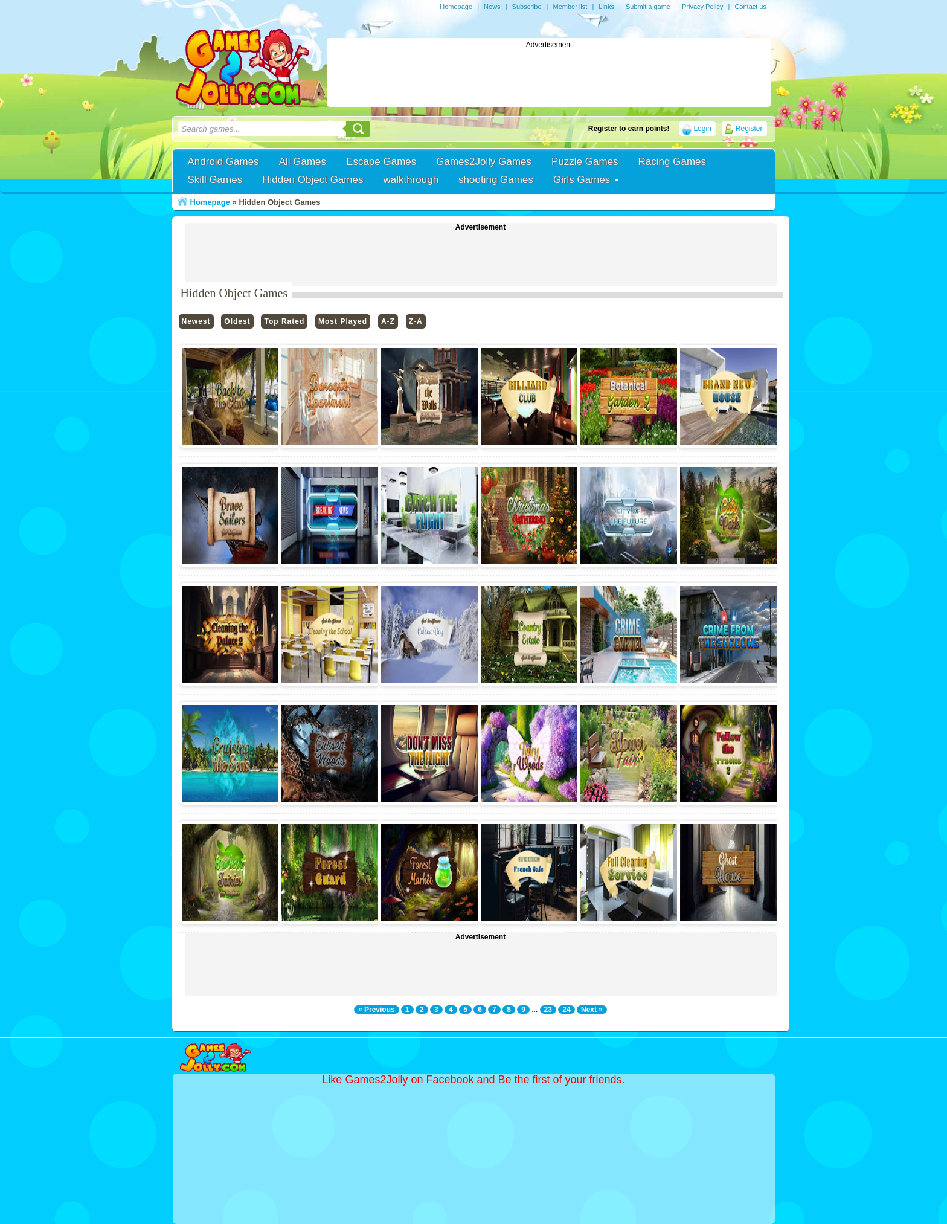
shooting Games (495, 179)
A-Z (388, 321)
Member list (570, 6)
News (492, 6)
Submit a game (648, 6)
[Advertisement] (549, 76)
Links (606, 6)
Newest (196, 321)
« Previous (376, 1009)
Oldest (237, 321)
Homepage (456, 6)
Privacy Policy (702, 6)
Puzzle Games (584, 161)
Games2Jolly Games (483, 161)
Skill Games (215, 179)
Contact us (750, 6)
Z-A (416, 321)
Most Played (342, 321)
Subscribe (527, 6)
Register (749, 128)
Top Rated (284, 321)
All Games (302, 161)
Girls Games (581, 179)
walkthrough (410, 179)
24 (566, 1009)
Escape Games (381, 161)
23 (548, 1009)
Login (702, 128)
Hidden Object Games (312, 179)
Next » (592, 1009)
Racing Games (672, 161)
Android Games (223, 161)
